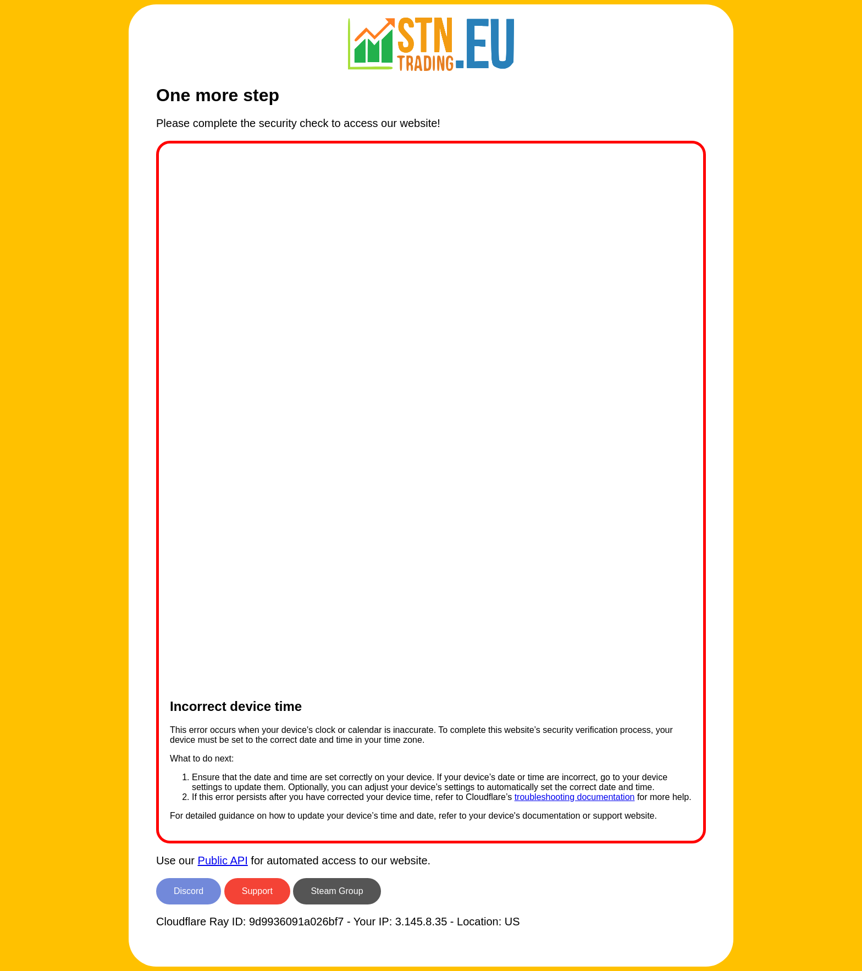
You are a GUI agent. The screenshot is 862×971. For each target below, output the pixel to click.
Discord (188, 891)
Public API (223, 860)
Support (257, 891)
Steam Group (337, 891)
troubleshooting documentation (575, 797)
